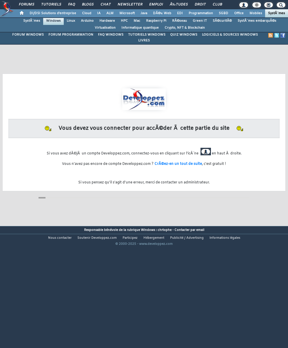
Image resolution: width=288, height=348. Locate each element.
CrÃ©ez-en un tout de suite (178, 164)
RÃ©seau (179, 21)
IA (99, 13)
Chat (105, 4)
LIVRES (144, 41)
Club (217, 4)
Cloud (86, 13)
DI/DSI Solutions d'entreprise (53, 13)
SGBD (223, 13)
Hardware (107, 21)
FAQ (72, 4)
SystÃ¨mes (276, 13)
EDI (180, 13)
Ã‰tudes (178, 4)
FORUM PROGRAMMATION (70, 35)
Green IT (200, 21)
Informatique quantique (140, 28)
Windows (53, 21)
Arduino (87, 21)
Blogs (87, 4)
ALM (110, 13)
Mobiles (255, 13)
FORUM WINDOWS (28, 35)
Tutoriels (51, 4)
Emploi (156, 4)
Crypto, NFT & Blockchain (185, 28)
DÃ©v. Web (162, 13)
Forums (26, 4)
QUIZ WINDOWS (183, 35)
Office (239, 13)
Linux (71, 21)
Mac (137, 21)
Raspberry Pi (156, 21)
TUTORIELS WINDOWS (146, 35)
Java (144, 13)
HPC (124, 21)
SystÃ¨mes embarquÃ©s (257, 21)
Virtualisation (105, 28)
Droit (200, 4)
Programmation (201, 13)
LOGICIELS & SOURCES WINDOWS (230, 35)
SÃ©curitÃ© (222, 21)
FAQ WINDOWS (110, 35)
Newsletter (130, 4)
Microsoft (127, 13)
